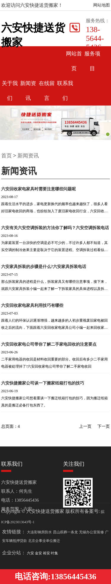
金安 (39, 553)
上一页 (85, 426)
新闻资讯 (28, 156)
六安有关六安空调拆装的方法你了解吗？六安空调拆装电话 (55, 228)
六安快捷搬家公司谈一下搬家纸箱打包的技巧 (42, 383)
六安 (31, 553)
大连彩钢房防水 (39, 532)
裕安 (47, 553)
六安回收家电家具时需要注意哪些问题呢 (38, 189)
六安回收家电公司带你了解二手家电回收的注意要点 (48, 344)
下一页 (103, 426)
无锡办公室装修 (91, 532)
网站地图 (101, 5)
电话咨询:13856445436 (55, 576)
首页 (6, 156)
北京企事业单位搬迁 (44, 541)
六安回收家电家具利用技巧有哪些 (32, 305)
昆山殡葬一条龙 (65, 532)
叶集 (54, 553)
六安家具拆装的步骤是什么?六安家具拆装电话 (43, 266)
